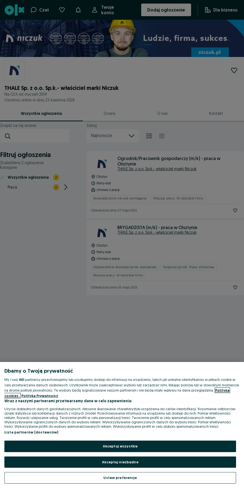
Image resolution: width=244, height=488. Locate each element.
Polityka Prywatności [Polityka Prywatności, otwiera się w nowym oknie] (39, 395)
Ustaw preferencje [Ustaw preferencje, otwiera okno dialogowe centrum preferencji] (120, 477)
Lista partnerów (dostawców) (31, 432)
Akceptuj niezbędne (120, 462)
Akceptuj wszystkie (120, 446)
